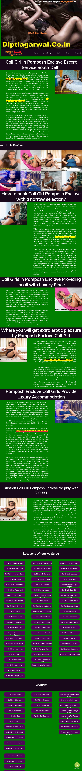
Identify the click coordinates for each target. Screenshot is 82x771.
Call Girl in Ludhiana (15, 756)
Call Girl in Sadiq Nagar (14, 676)
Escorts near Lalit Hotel (69, 700)
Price (68, 53)
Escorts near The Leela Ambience (69, 733)
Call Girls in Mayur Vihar (14, 563)
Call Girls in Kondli (42, 601)
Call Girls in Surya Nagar (69, 622)
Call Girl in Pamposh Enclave (42, 649)
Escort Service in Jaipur (14, 727)
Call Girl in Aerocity (42, 585)
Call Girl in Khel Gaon (41, 654)
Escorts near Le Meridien (69, 727)
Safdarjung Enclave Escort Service (42, 596)
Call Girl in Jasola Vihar (14, 665)
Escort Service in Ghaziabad (69, 654)
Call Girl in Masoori (14, 766)
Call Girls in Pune (15, 695)
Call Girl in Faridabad (42, 695)
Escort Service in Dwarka (42, 633)
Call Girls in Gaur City (69, 590)
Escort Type (47, 53)
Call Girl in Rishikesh (14, 761)
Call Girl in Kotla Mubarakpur (69, 563)
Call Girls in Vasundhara (69, 606)
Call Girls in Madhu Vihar (14, 568)
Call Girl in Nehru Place (14, 643)
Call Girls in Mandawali (14, 585)
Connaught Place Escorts (42, 568)
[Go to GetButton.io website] (77, 769)
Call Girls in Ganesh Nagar (14, 574)
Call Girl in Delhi (14, 611)
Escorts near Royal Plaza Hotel (69, 696)
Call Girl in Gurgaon (42, 700)
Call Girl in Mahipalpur (42, 590)
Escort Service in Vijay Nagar (69, 586)
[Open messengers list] (77, 764)
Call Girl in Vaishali (69, 611)
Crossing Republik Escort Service (69, 596)
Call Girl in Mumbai (14, 711)
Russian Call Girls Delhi (42, 716)
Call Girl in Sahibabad (69, 617)
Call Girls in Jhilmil (14, 579)
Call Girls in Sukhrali (42, 711)
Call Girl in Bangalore (14, 705)
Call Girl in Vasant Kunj (42, 579)
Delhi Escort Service (14, 617)
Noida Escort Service (69, 643)
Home (36, 53)
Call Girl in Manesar (42, 705)
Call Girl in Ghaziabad (69, 574)
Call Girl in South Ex (15, 654)
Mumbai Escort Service (14, 737)
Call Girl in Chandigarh (14, 743)
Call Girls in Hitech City (14, 748)
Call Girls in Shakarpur (42, 627)
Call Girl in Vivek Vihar (14, 606)
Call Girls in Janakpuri (14, 622)
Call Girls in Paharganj (42, 574)
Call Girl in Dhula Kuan (14, 627)
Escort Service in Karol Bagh (42, 563)
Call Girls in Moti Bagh (69, 568)
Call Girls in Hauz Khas (14, 649)
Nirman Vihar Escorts (14, 595)
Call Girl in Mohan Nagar (69, 601)
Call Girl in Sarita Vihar (15, 670)
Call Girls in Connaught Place (42, 661)
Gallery (59, 53)
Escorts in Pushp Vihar (42, 617)
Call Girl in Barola (69, 638)
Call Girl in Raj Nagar (69, 579)
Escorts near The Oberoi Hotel (69, 706)
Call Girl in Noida (69, 627)
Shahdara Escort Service (42, 611)
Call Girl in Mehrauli (14, 660)
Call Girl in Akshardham (14, 601)
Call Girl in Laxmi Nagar (41, 622)
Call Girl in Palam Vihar (14, 638)
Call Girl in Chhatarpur (42, 638)
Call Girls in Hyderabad (14, 732)
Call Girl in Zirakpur (14, 700)
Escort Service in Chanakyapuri (14, 634)
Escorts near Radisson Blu (69, 721)
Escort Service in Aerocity (41, 665)
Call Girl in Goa (14, 716)
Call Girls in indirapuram (69, 649)
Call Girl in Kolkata (14, 721)
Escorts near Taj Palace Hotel (69, 717)
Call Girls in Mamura (69, 633)
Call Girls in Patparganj (14, 590)
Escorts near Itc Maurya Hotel (69, 712)
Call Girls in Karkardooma (42, 606)
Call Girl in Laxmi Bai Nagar (42, 643)
